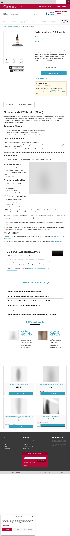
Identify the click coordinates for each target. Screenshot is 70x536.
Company (26, 437)
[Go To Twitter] (15, 472)
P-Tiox (54, 90)
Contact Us (25, 444)
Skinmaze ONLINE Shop (28, 446)
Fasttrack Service (61, 11)
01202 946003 (53, 7)
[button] (32, 516)
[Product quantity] (37, 73)
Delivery (5, 446)
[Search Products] (68, 2)
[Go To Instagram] (13, 472)
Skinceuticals (9, 26)
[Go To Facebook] (12, 472)
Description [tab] (9, 104)
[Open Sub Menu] (8, 21)
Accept (7, 529)
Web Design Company (57, 472)
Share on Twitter (16, 71)
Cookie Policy (14, 532)
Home (4, 26)
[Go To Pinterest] (17, 472)
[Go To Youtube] (19, 472)
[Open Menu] (2, 2)
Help (4, 437)
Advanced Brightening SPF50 (57, 91)
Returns (5, 439)
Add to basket (53, 73)
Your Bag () (61, 2)
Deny (18, 529)
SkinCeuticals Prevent (17, 26)
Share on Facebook (16, 67)
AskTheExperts (57, 241)
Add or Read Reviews (41, 78)
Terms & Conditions (8, 442)
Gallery (24, 442)
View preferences (28, 529)
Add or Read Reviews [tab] (25, 104)
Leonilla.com (26, 448)
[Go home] (14, 6)
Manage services (6, 525)
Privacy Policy (20, 532)
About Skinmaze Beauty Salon (30, 439)
